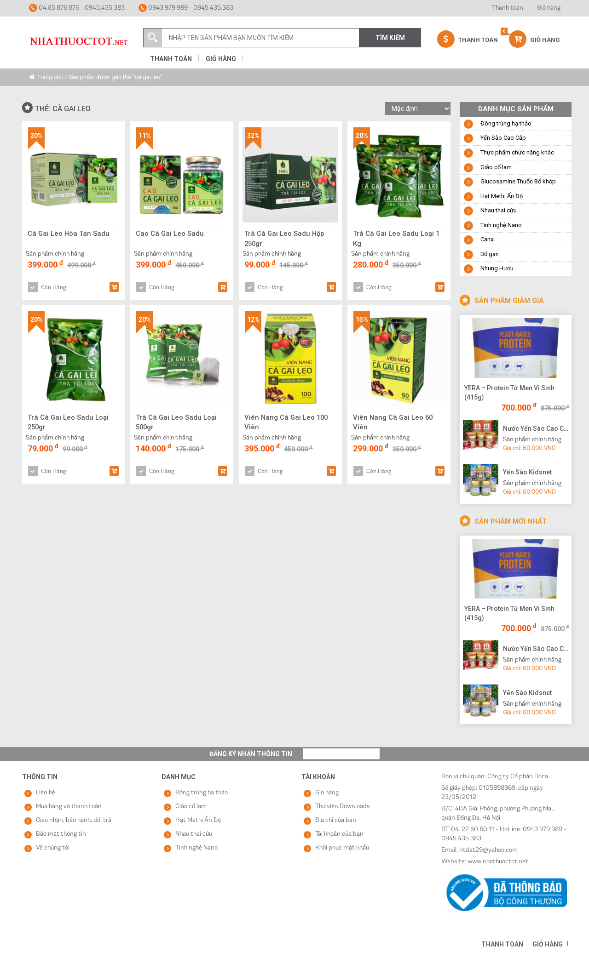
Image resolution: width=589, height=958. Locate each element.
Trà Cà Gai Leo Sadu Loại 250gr (68, 422)
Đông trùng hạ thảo (505, 123)
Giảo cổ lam (496, 167)
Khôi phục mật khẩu (342, 847)
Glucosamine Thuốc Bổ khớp (518, 181)
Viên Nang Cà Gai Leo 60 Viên (393, 422)
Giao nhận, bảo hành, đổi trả (73, 820)
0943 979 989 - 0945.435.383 (186, 8)
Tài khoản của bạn (339, 834)
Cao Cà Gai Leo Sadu (170, 233)
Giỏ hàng (548, 8)
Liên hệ (45, 792)
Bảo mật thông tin (61, 834)
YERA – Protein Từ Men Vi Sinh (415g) (509, 392)
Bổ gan (489, 254)
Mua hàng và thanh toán (69, 806)
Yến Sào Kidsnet (527, 472)
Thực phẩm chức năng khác (517, 152)
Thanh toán (507, 8)
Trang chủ (50, 77)
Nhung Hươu (497, 268)
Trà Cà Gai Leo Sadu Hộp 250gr (285, 238)
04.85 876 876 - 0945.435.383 (77, 8)
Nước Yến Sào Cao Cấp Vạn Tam (536, 428)
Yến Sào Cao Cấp (503, 137)
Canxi (487, 239)
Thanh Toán (467, 39)
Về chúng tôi (52, 847)
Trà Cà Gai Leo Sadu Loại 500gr (176, 422)
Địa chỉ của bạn (335, 820)
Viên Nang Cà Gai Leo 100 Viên (287, 422)
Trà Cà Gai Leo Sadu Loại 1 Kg (396, 238)
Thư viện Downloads (342, 806)
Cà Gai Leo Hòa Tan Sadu (69, 233)
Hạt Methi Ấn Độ (501, 196)
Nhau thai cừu (498, 210)
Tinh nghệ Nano (501, 225)
